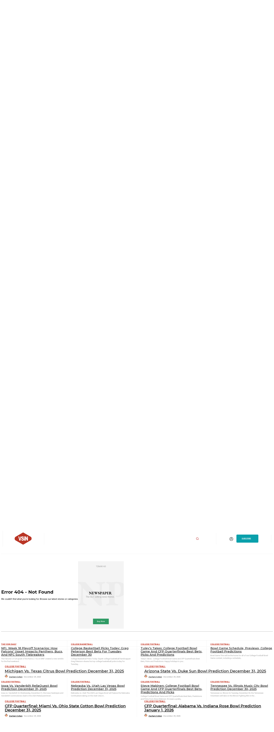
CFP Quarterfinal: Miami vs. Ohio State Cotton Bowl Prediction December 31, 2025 (65, 708)
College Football (15, 667)
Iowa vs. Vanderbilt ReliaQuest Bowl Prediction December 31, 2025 (29, 687)
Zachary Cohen (15, 677)
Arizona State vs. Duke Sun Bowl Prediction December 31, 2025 (205, 671)
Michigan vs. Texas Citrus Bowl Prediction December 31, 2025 (64, 671)
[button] (197, 538)
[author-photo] (7, 677)
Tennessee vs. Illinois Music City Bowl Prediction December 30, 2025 (239, 687)
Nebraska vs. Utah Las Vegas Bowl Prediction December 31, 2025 (98, 687)
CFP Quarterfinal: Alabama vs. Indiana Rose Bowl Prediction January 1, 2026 (202, 708)
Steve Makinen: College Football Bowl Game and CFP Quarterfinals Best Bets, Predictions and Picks (171, 689)
